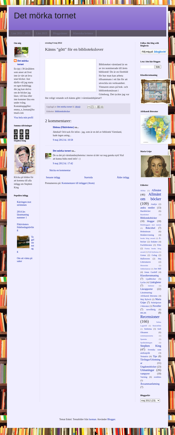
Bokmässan (145, 231)
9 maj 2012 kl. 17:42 (63, 163)
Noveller (157, 306)
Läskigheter (155, 282)
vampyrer (145, 373)
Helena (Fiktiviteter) (63, 127)
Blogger (111, 419)
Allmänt (156, 190)
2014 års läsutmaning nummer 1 (23, 214)
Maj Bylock (145, 299)
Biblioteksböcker (62, 111)
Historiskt (144, 265)
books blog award (147, 238)
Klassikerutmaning (149, 275)
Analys (154, 204)
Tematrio (144, 356)
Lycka (143, 282)
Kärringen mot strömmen (24, 203)
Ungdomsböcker (148, 366)
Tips (155, 356)
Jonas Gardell (150, 272)
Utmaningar (147, 370)
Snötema (148, 329)
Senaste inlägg (53, 177)
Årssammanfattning (149, 384)
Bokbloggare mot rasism (150, 225)
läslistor (151, 286)
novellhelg (150, 309)
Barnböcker (145, 211)
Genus (143, 255)
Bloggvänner (60, 33)
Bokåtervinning (147, 235)
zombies (157, 377)
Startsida (88, 177)
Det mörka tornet (45, 15)
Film (159, 245)
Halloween (145, 258)
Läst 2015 (41, 33)
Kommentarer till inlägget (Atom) (78, 183)
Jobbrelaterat (145, 269)
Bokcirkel (150, 228)
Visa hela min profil (23, 117)
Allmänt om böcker (150, 196)
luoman (92, 419)
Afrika (142, 190)
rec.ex (143, 312)
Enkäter (154, 242)
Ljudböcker (151, 279)
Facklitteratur (146, 245)
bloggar (151, 221)
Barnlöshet (144, 215)
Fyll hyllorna (153, 252)
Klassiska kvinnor (83, 33)
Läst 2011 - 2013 (20, 33)
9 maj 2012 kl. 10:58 (63, 140)
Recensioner (150, 317)
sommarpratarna (146, 336)
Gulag (154, 255)
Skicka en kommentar (60, 170)
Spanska (143, 339)
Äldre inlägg (123, 177)
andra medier (147, 207)
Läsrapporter (146, 289)
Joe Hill (157, 269)
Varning (143, 377)
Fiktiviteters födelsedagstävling (25, 227)
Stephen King (150, 345)
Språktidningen (146, 343)
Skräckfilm (156, 326)
